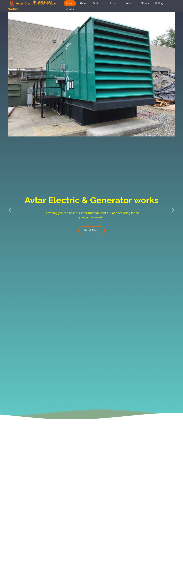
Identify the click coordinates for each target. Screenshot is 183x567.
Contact (70, 9)
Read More (91, 230)
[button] (10, 210)
